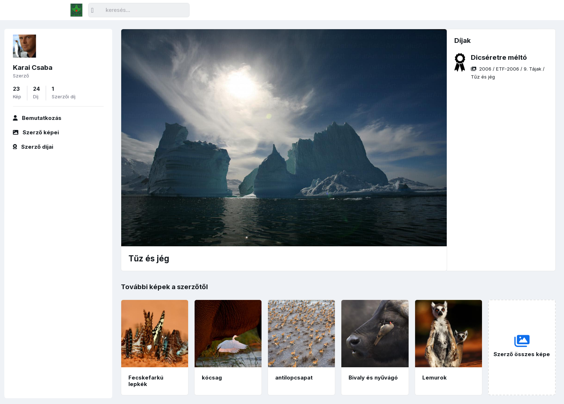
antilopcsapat (294, 377)
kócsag (212, 377)
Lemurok (434, 377)
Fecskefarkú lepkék (145, 381)
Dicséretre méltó (499, 57)
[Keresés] (139, 10)
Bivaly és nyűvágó (373, 377)
